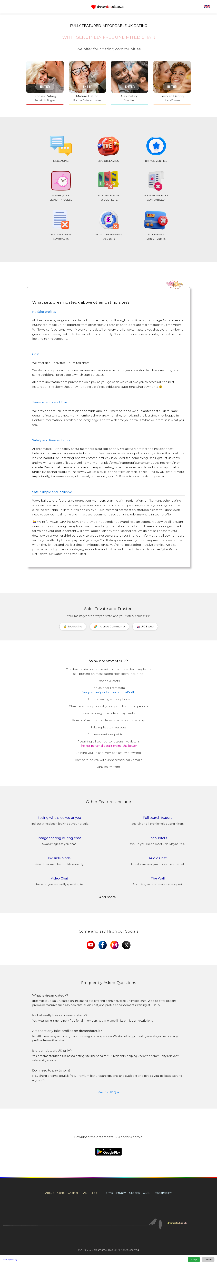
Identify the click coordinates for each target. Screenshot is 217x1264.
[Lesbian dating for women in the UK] (172, 83)
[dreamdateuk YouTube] (90, 945)
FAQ (84, 1192)
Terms (108, 1192)
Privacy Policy (10, 1259)
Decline (208, 1259)
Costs (60, 1192)
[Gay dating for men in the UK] (129, 83)
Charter (73, 1192)
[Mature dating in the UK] (87, 83)
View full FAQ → (108, 1092)
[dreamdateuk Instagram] (114, 945)
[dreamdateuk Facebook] (102, 945)
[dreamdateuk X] (126, 945)
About (49, 1192)
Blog (94, 1192)
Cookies (134, 1192)
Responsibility (163, 1192)
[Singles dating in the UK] (45, 83)
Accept (194, 1259)
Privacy (121, 1192)
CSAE (146, 1192)
